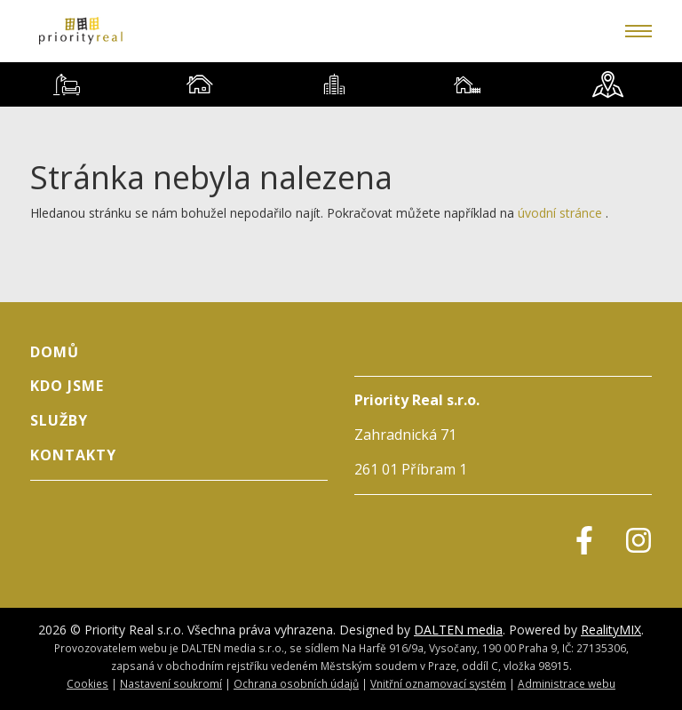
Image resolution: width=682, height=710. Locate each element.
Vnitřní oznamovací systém (438, 683)
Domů (54, 352)
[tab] (66, 84)
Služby (59, 420)
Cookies (87, 683)
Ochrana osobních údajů (296, 683)
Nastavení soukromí (171, 683)
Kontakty (73, 455)
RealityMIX (611, 629)
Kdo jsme (67, 385)
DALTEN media (458, 629)
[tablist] (341, 84)
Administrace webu (566, 683)
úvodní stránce (560, 212)
